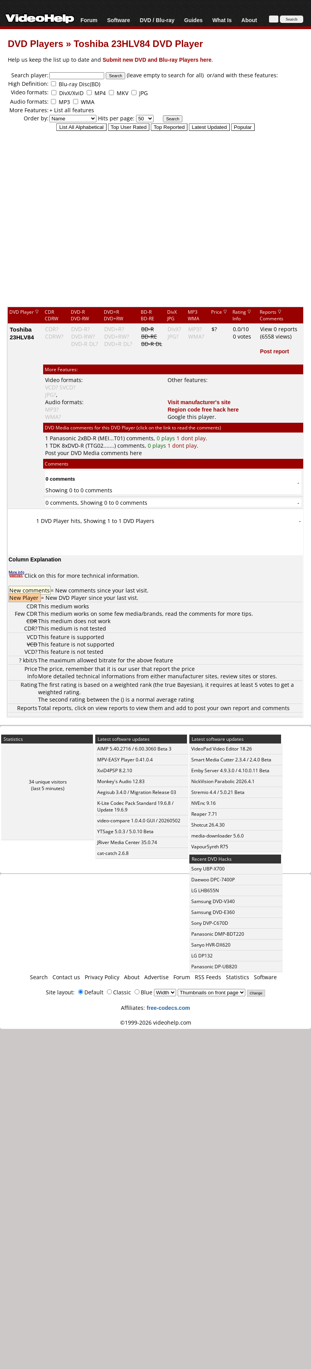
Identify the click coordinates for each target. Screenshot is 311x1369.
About (249, 20)
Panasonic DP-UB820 (214, 966)
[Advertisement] (152, 218)
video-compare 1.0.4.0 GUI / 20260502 (138, 820)
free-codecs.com (168, 1007)
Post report (274, 351)
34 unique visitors (48, 781)
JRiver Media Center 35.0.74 (127, 842)
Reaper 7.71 (204, 814)
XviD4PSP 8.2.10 (114, 770)
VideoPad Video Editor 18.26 (221, 748)
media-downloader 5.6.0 (217, 835)
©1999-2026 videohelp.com (155, 1022)
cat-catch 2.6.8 (113, 853)
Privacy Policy (102, 977)
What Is (222, 20)
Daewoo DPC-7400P (213, 879)
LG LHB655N (205, 890)
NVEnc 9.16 (203, 803)
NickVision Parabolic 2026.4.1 (223, 781)
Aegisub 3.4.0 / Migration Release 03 (136, 792)
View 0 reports (278, 329)
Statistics (237, 977)
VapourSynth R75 (209, 846)
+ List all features (71, 110)
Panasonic (63, 438)
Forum (89, 20)
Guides (193, 20)
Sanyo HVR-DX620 (211, 945)
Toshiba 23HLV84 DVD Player (138, 43)
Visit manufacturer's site (199, 402)
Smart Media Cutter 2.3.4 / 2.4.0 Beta (231, 759)
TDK (55, 445)
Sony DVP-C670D (209, 923)
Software (118, 20)
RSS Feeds (208, 977)
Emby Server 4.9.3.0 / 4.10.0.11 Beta (230, 770)
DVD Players (35, 43)
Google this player (191, 416)
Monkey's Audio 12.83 (121, 781)
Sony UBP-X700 (208, 868)
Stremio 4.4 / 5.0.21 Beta (218, 792)
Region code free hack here (203, 409)
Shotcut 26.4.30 (208, 825)
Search (39, 977)
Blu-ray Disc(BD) (79, 84)
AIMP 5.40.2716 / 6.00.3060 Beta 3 (134, 748)
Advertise (156, 977)
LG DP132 (202, 955)
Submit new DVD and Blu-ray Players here (157, 59)
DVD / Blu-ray (157, 20)
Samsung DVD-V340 (213, 901)
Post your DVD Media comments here (93, 453)
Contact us (66, 977)
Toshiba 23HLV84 (22, 333)
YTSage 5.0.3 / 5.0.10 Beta (125, 831)
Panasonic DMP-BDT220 (217, 934)
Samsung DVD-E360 (213, 912)
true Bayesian (183, 684)
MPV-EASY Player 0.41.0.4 (125, 759)
